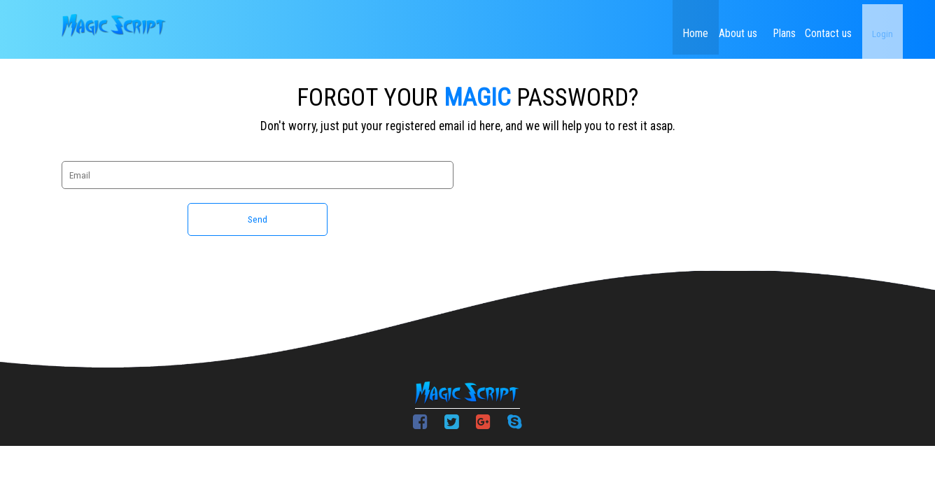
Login (858, 27)
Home (619, 27)
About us (679, 27)
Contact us (798, 27)
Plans (739, 27)
